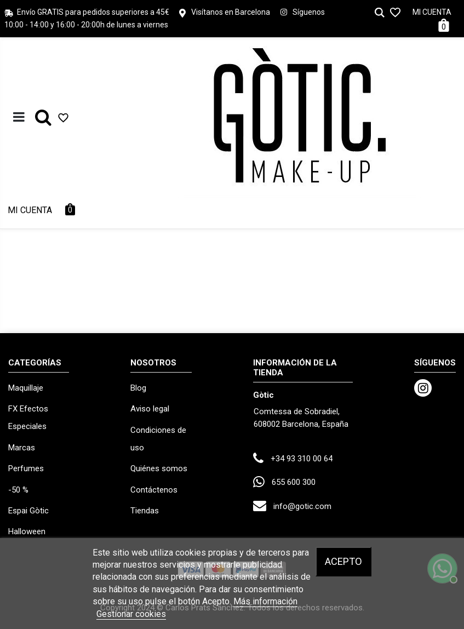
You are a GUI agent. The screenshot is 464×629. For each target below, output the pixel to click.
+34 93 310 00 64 (302, 459)
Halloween (26, 531)
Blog (138, 388)
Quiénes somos (158, 468)
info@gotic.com (302, 506)
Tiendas (144, 511)
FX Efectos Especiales (28, 417)
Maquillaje (25, 388)
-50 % (18, 490)
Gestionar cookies (131, 614)
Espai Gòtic (28, 511)
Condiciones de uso (158, 439)
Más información (265, 601)
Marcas (21, 448)
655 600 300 (294, 482)
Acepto (343, 561)
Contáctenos (153, 490)
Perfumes (26, 468)
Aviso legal (149, 409)
